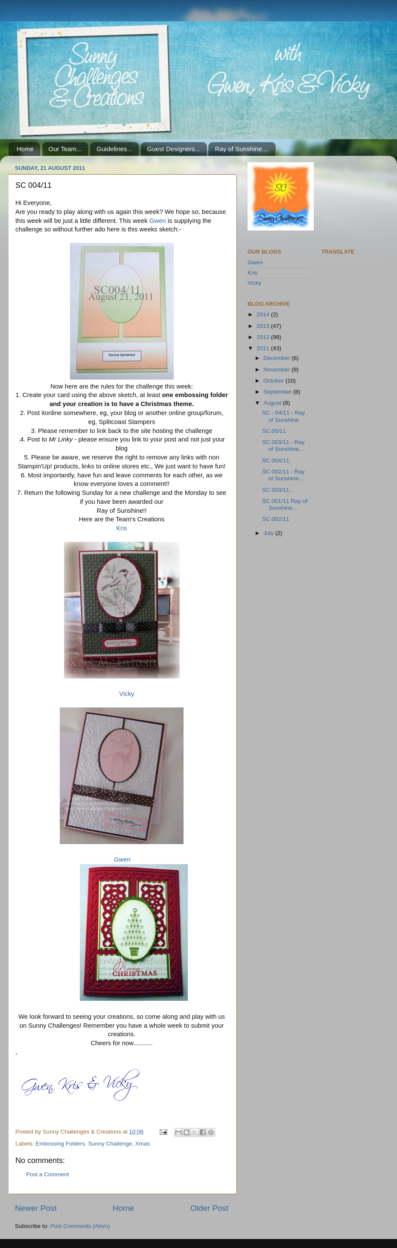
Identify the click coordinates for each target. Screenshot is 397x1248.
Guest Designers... (173, 148)
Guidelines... (114, 148)
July (269, 533)
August (273, 403)
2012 (264, 337)
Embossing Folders (60, 1143)
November (277, 369)
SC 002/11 (275, 519)
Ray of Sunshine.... (242, 148)
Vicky (126, 693)
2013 (264, 326)
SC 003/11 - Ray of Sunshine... (283, 445)
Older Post (209, 1208)
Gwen (157, 220)
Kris (121, 528)
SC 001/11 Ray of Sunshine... (285, 504)
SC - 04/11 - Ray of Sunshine (283, 416)
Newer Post (36, 1208)
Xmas (142, 1143)
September (278, 392)
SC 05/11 (274, 431)
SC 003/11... (278, 490)
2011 (264, 348)
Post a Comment (47, 1174)
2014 (264, 314)
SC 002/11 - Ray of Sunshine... (283, 475)
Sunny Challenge (110, 1143)
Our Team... (65, 148)
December (277, 358)
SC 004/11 (275, 460)
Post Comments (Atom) (80, 1226)
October (274, 380)
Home (25, 148)
